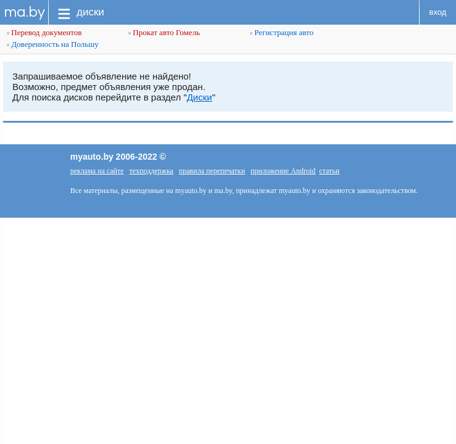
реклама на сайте (97, 170)
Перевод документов (44, 32)
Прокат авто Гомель (164, 32)
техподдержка (151, 170)
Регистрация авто (281, 32)
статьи (329, 170)
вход (438, 12)
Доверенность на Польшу (53, 44)
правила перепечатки (212, 170)
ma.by (24, 12)
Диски (199, 97)
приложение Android (283, 170)
